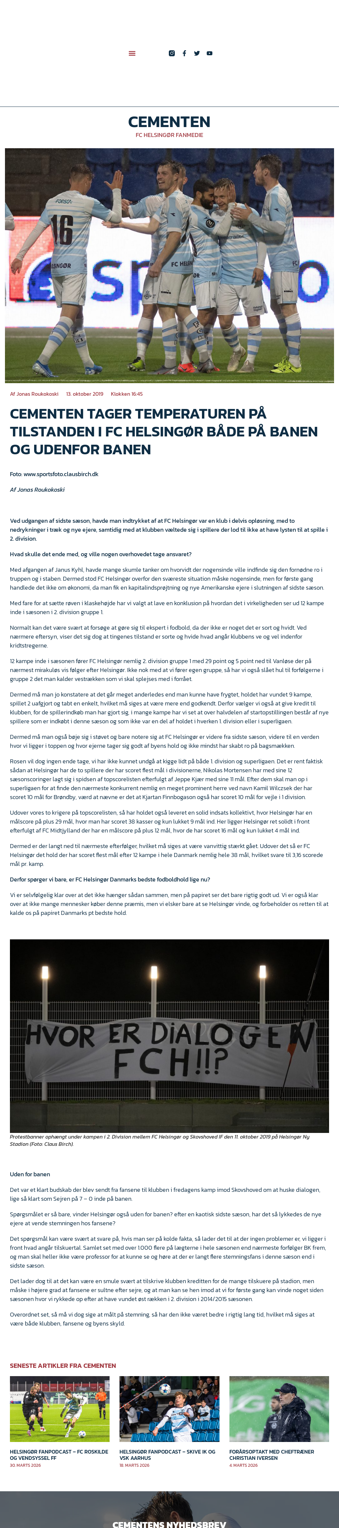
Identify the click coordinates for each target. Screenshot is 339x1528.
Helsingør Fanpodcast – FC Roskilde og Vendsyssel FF (59, 1455)
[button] (131, 53)
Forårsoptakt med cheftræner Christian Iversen (271, 1455)
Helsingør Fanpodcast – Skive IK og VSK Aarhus (167, 1455)
